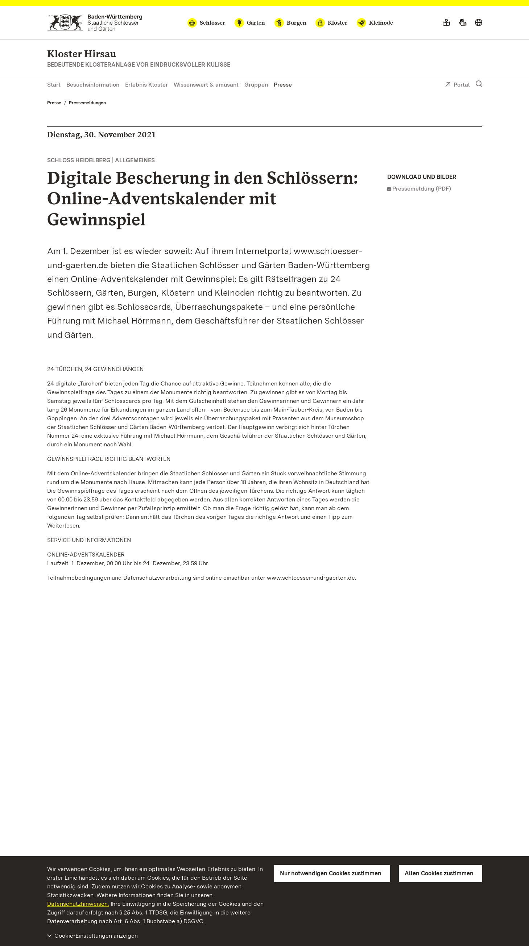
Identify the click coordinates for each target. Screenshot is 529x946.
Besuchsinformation (92, 84)
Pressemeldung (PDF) (421, 188)
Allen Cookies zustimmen (439, 873)
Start (54, 84)
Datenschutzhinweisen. (78, 903)
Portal (457, 85)
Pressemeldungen (87, 102)
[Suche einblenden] (479, 84)
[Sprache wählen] (478, 23)
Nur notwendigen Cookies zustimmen (330, 873)
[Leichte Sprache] (446, 23)
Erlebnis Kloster (146, 84)
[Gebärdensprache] (462, 23)
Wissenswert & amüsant (206, 84)
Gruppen (256, 84)
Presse (283, 84)
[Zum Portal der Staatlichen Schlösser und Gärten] (94, 22)
